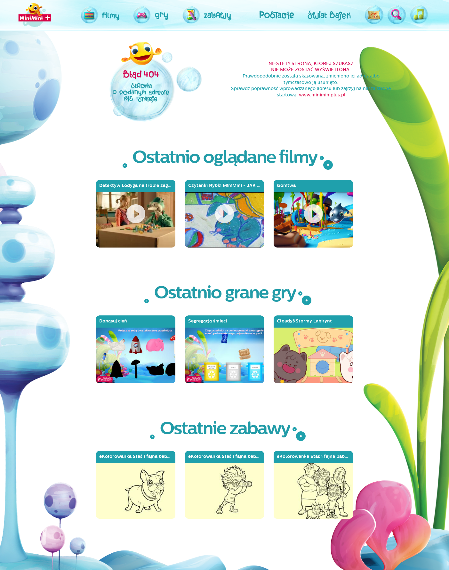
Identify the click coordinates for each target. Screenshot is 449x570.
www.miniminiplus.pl (322, 95)
